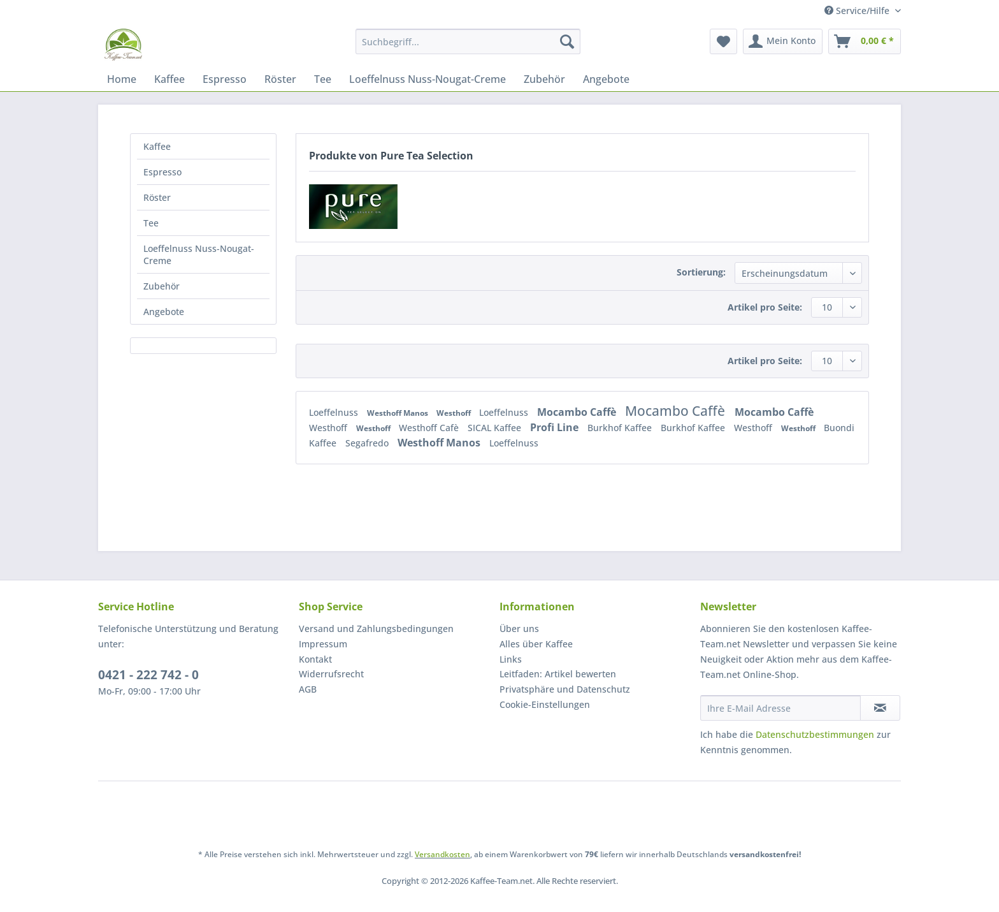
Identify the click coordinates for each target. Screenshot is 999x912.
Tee (151, 223)
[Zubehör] (544, 79)
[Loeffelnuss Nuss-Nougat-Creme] (427, 79)
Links (511, 659)
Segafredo (368, 443)
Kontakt (315, 659)
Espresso (162, 172)
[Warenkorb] (864, 41)
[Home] (121, 79)
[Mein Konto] (783, 41)
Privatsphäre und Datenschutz (565, 689)
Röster (157, 197)
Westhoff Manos (398, 413)
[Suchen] (567, 41)
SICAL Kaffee (496, 428)
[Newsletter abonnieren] (880, 708)
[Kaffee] (169, 79)
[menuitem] (468, 47)
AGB (308, 689)
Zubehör (161, 286)
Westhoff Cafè (430, 428)
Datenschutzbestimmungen (815, 734)
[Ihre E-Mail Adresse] (780, 708)
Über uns (519, 628)
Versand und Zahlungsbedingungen (376, 628)
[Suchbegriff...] (468, 41)
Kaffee (157, 146)
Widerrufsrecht (331, 674)
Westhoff (454, 413)
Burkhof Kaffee (620, 428)
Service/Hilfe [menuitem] (858, 10)
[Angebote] (606, 79)
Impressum (323, 644)
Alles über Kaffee (536, 644)
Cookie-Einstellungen (545, 704)
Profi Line (555, 427)
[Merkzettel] (723, 41)
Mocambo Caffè (578, 412)
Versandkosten (442, 854)
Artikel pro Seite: (765, 307)
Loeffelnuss (335, 412)
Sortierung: (701, 272)
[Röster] (280, 79)
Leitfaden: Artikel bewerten (558, 674)
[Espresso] (224, 79)
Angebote (163, 311)
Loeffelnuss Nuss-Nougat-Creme (198, 254)
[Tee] (322, 79)
